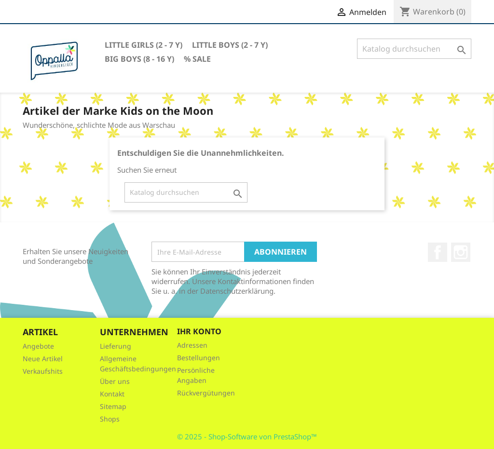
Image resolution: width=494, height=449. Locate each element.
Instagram (460, 252)
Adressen (192, 345)
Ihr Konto (199, 331)
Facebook (437, 252)
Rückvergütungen (206, 392)
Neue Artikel (43, 358)
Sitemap (113, 406)
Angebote (38, 346)
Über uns (115, 381)
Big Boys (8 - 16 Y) (139, 59)
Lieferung (115, 346)
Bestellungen (198, 357)
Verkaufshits (43, 371)
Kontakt (112, 393)
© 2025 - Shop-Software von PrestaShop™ (247, 436)
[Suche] (414, 49)
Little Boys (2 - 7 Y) (230, 45)
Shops (110, 418)
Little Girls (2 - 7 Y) (143, 45)
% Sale (197, 59)
